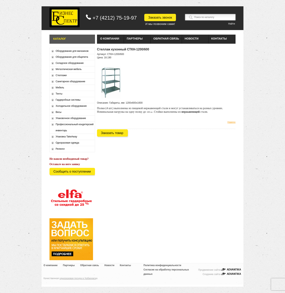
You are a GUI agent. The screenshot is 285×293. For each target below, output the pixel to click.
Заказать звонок (160, 17)
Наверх (231, 122)
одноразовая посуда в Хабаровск (78, 278)
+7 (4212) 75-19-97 (115, 18)
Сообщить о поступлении (72, 171)
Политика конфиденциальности (162, 265)
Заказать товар (112, 133)
